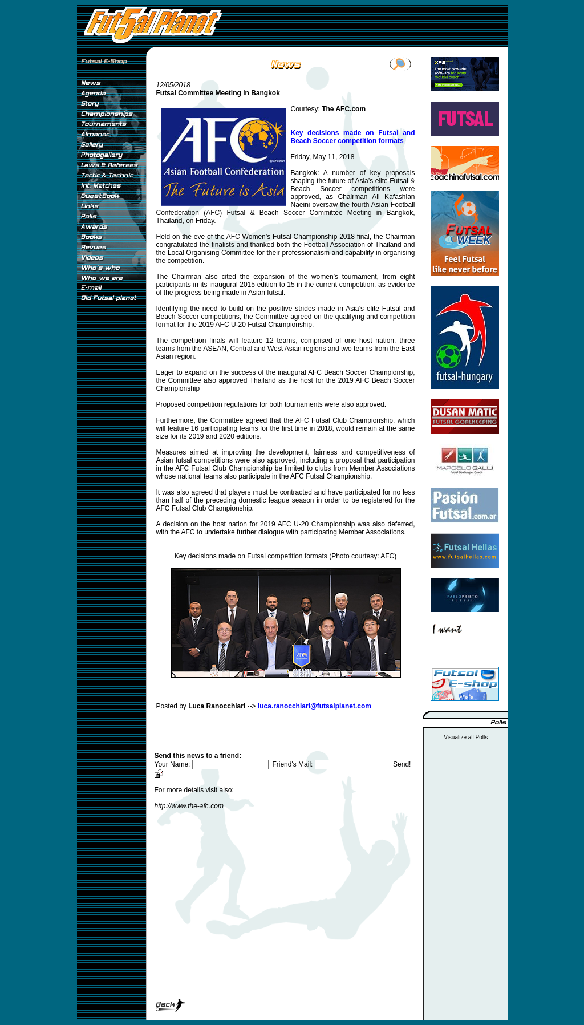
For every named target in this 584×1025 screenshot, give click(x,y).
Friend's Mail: (332, 764)
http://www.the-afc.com (189, 806)
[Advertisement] (111, 496)
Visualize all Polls (466, 737)
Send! (402, 764)
